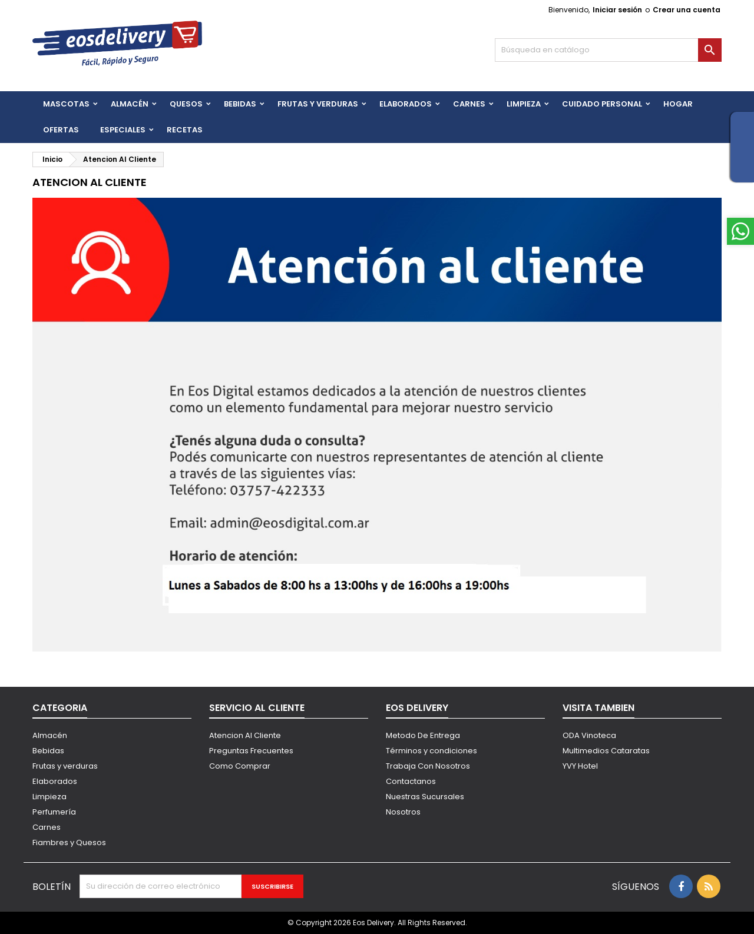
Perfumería (54, 811)
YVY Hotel (580, 766)
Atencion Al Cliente (245, 735)
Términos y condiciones (431, 750)
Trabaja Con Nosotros (428, 766)
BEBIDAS (240, 103)
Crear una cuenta (686, 10)
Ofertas (61, 129)
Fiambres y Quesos (69, 842)
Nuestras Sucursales (425, 796)
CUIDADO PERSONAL (602, 103)
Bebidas (48, 750)
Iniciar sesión (617, 10)
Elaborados (405, 103)
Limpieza (524, 103)
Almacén (129, 103)
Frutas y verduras (65, 766)
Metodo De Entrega (423, 735)
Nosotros (403, 811)
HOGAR (678, 103)
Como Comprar (239, 766)
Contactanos (411, 781)
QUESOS (186, 103)
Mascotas (66, 103)
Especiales (122, 129)
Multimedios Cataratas (606, 750)
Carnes (469, 103)
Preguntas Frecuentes (251, 750)
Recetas (185, 129)
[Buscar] (608, 50)
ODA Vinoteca (589, 735)
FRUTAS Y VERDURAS (317, 103)
